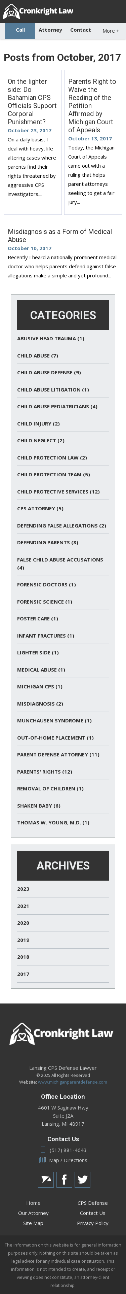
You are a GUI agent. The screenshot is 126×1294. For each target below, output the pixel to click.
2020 (23, 922)
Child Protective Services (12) (58, 491)
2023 (23, 888)
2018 (23, 956)
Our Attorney (33, 1213)
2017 (23, 973)
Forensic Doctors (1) (46, 584)
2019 (23, 940)
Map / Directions (63, 1160)
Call (20, 29)
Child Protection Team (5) (53, 474)
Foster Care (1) (37, 618)
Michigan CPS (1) (39, 686)
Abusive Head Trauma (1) (50, 338)
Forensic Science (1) (44, 601)
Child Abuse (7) (37, 355)
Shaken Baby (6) (38, 805)
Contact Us (93, 1213)
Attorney (50, 29)
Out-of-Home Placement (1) (55, 737)
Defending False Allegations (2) (61, 525)
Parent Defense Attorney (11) (58, 754)
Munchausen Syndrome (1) (54, 720)
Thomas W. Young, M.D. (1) (53, 822)
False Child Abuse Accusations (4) (60, 563)
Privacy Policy (93, 1223)
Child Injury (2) (38, 423)
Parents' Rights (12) (44, 771)
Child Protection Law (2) (52, 457)
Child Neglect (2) (41, 440)
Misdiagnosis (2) (40, 703)
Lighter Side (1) (38, 652)
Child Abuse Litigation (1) (53, 389)
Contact (80, 29)
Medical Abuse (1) (41, 669)
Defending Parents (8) (47, 542)
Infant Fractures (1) (45, 635)
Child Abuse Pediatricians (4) (57, 406)
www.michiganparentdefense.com (72, 1082)
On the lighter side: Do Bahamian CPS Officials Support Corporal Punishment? (32, 101)
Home (33, 1202)
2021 (23, 906)
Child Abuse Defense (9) (49, 372)
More (110, 31)
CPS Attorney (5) (40, 508)
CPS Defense (93, 1202)
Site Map (33, 1223)
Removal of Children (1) (50, 788)
